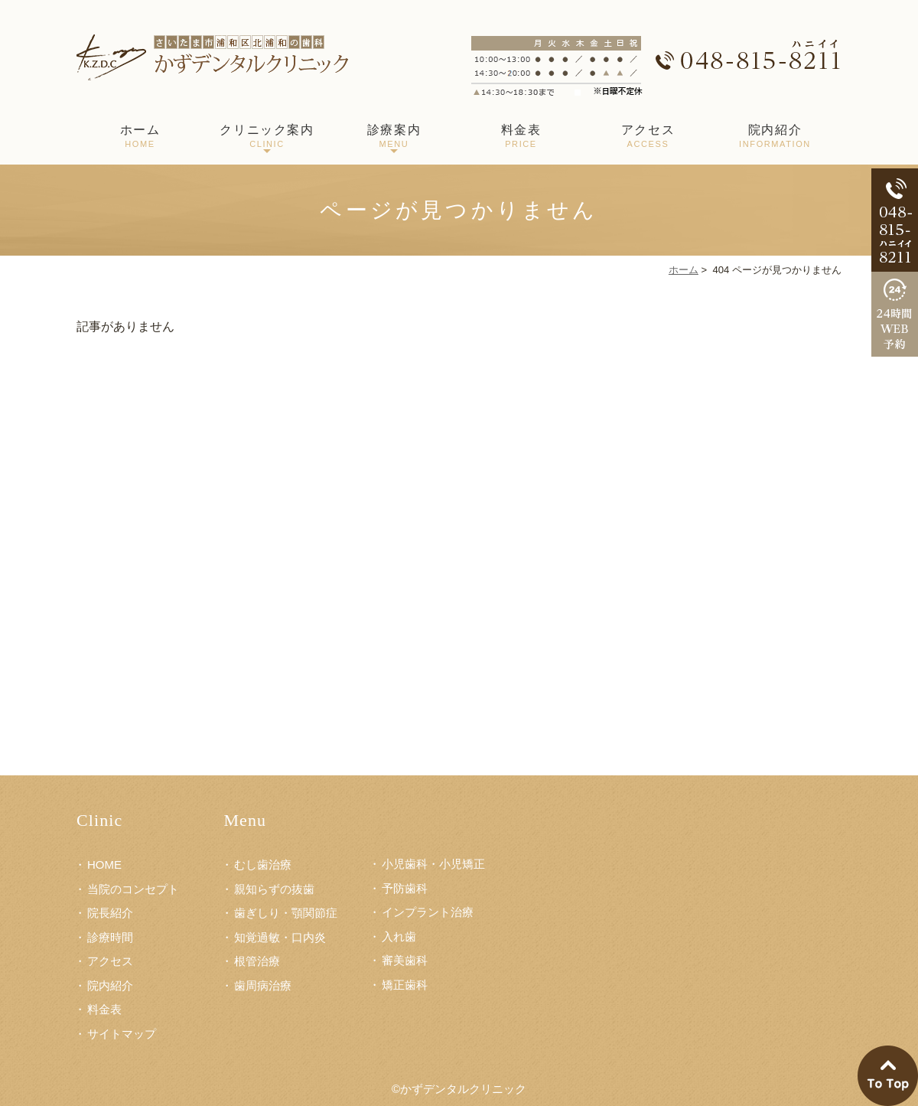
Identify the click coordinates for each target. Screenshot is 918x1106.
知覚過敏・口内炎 (280, 937)
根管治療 (257, 960)
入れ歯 (399, 936)
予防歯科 (405, 888)
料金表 (521, 137)
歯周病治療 (262, 985)
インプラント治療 (428, 911)
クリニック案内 (267, 137)
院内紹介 (775, 137)
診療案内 (394, 137)
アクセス (648, 137)
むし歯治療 (262, 864)
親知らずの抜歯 (274, 889)
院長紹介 (110, 912)
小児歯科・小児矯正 (433, 863)
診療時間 (110, 937)
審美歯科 (405, 960)
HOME (104, 864)
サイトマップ (121, 1033)
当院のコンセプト (133, 889)
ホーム (140, 137)
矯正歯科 (405, 984)
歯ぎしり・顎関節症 (285, 912)
